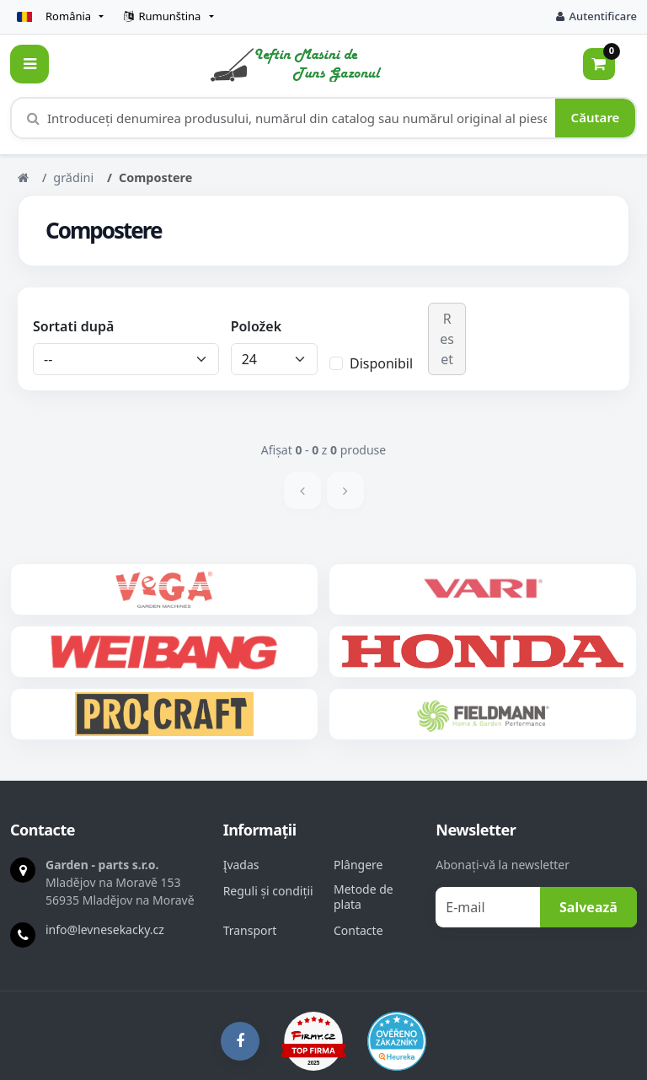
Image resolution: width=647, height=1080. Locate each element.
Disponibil (381, 363)
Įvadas (241, 865)
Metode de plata (363, 897)
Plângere (358, 865)
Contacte (358, 930)
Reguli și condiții (268, 891)
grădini (73, 177)
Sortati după (73, 326)
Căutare (595, 117)
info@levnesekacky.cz (104, 929)
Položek (256, 326)
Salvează (588, 907)
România (54, 16)
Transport (250, 930)
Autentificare (596, 16)
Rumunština (162, 16)
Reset (447, 338)
